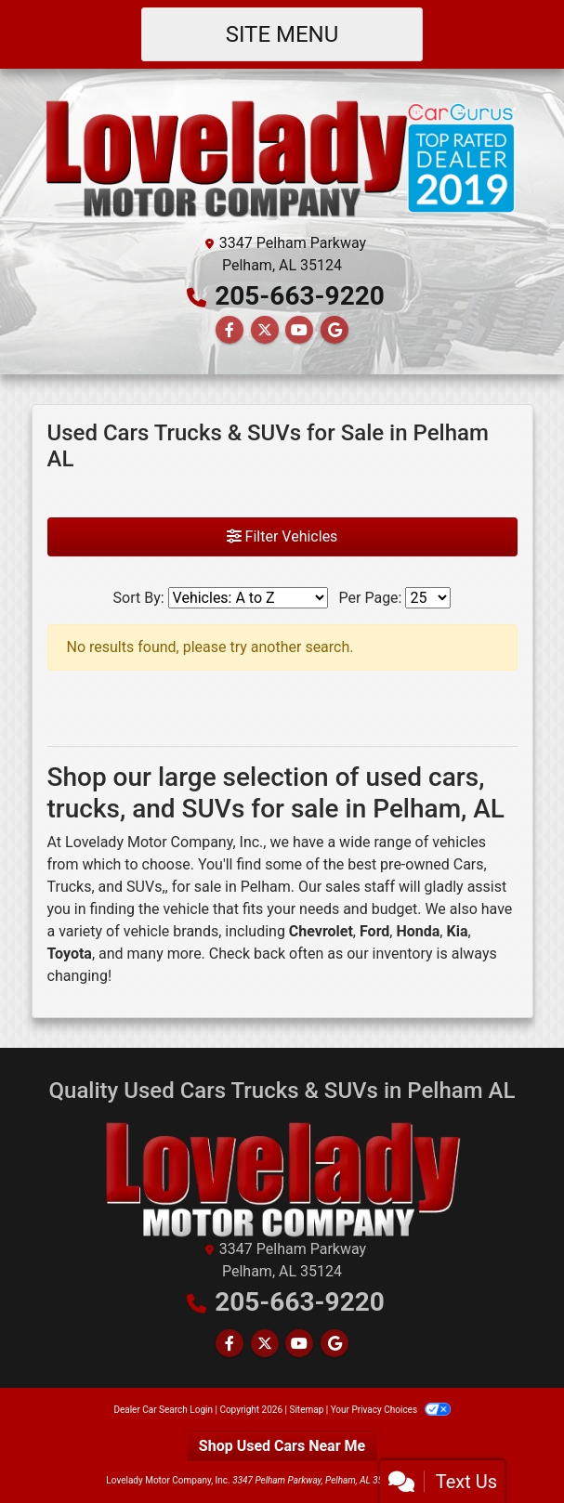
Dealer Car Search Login (163, 1410)
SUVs (144, 886)
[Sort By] (248, 597)
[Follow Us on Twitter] (265, 330)
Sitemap (306, 1410)
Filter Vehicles (282, 536)
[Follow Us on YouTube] (299, 330)
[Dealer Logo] (282, 156)
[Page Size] (428, 597)
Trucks (69, 886)
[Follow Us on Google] (334, 330)
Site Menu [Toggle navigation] (282, 34)
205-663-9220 (300, 296)
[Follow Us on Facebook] (229, 330)
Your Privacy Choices (391, 1410)
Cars (468, 864)
